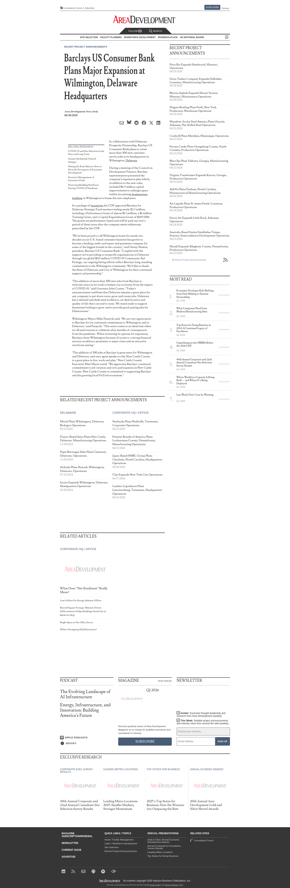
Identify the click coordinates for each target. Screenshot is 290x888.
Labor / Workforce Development (121, 843)
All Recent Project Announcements (189, 260)
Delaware (131, 160)
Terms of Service (171, 885)
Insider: (201, 714)
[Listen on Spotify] (86, 743)
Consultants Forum (72, 8)
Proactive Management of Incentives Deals (81, 179)
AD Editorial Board (192, 37)
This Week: (203, 722)
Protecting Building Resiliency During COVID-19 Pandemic (83, 186)
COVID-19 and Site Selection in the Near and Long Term (86, 153)
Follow (135, 31)
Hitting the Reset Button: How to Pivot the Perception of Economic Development (85, 169)
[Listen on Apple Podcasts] (86, 737)
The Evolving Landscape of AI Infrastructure (85, 694)
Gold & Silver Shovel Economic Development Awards (163, 840)
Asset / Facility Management (119, 839)
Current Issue (71, 850)
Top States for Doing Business (162, 856)
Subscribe (212, 7)
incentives (97, 205)
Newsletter (70, 843)
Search (155, 31)
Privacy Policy (155, 885)
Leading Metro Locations (160, 852)
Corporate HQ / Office (130, 412)
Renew (225, 8)
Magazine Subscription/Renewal (77, 835)
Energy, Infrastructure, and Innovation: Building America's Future (85, 710)
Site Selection (112, 847)
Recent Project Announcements (85, 47)
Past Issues (165, 680)
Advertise (89, 8)
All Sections (227, 37)
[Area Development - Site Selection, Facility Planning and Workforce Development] (145, 20)
